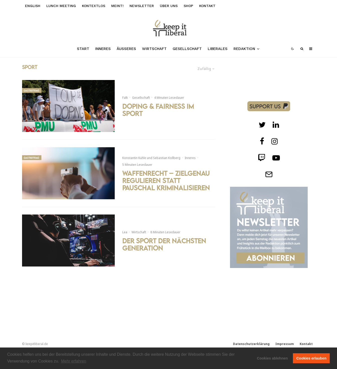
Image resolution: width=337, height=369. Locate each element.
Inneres (103, 48)
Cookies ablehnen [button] (272, 358)
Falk (125, 98)
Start (83, 48)
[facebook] (262, 141)
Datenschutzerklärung (251, 344)
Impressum (284, 344)
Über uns (169, 6)
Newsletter (142, 6)
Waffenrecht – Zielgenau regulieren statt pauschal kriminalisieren (166, 180)
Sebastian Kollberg (166, 158)
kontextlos (93, 6)
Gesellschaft (187, 48)
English (32, 6)
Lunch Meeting (61, 6)
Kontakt (207, 6)
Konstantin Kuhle (134, 158)
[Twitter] (262, 124)
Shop (188, 6)
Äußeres (126, 48)
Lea (124, 232)
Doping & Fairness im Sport (158, 110)
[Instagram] (274, 141)
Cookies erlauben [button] (311, 358)
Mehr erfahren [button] (73, 361)
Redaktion (244, 48)
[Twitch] (276, 124)
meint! (117, 6)
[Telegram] (269, 174)
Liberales (218, 48)
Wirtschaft (154, 48)
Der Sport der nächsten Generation (164, 244)
